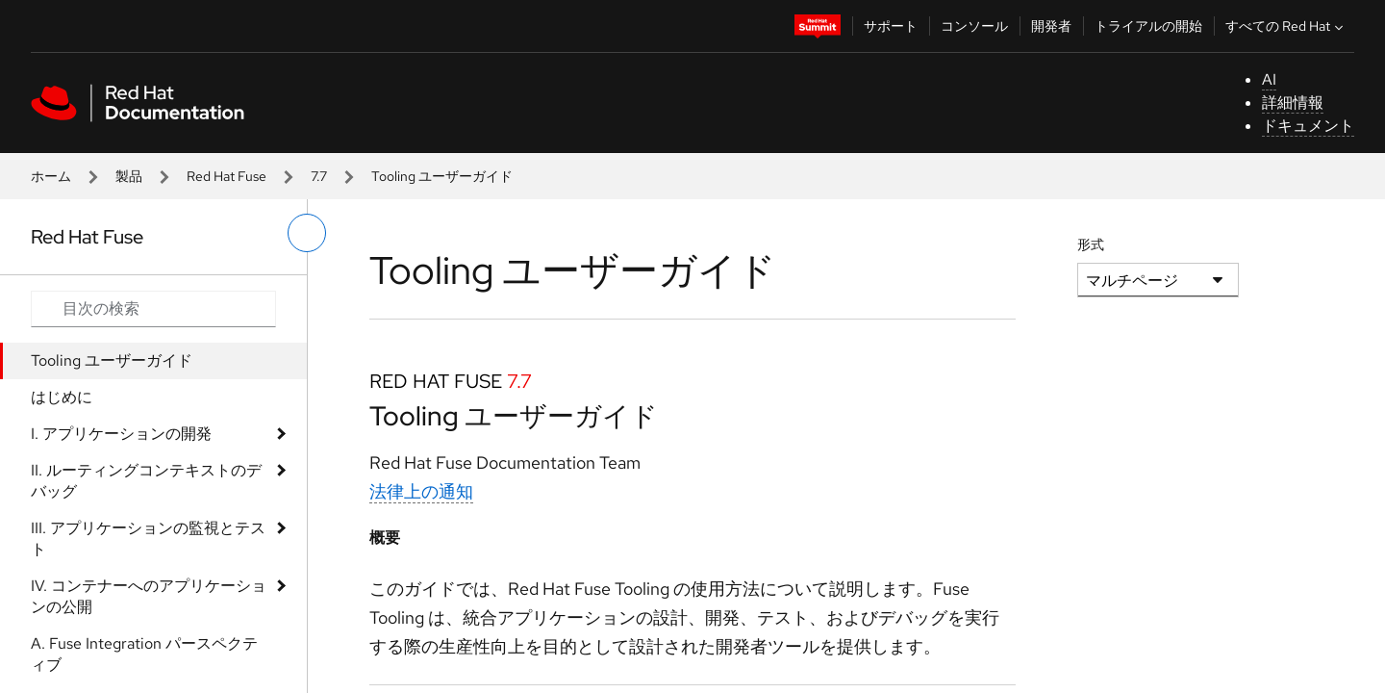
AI (1269, 79)
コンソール (974, 26)
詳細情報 (1292, 102)
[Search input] (153, 309)
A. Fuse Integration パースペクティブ (144, 654)
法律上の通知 (421, 491)
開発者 (1051, 26)
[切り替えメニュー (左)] (307, 233)
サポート (891, 26)
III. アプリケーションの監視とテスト (148, 538)
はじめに (61, 397)
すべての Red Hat (1286, 26)
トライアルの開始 (1148, 26)
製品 (128, 176)
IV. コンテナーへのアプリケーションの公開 (148, 596)
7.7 (319, 176)
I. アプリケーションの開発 (121, 434)
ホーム (51, 176)
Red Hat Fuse (226, 176)
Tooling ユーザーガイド (111, 360)
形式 (1090, 244)
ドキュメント (1308, 126)
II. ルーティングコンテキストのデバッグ (146, 480)
